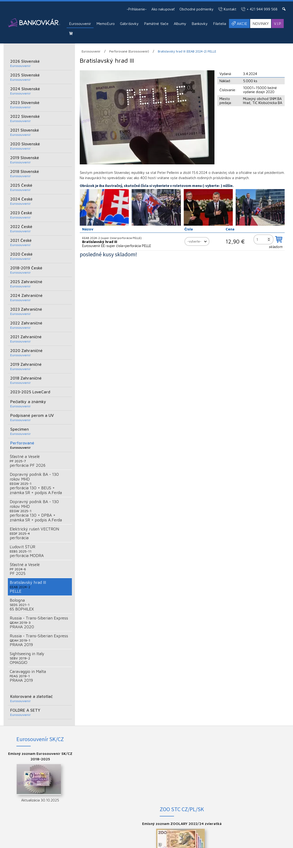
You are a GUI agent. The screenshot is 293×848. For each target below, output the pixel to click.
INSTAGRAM (258, 761)
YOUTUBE (259, 769)
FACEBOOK (259, 754)
